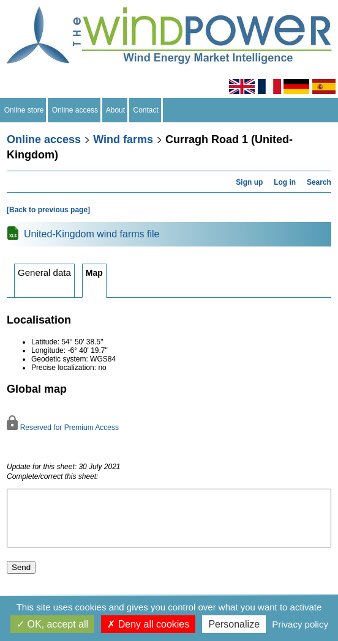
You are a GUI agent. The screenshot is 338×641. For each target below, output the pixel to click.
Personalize (234, 624)
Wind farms (123, 139)
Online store (24, 110)
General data (44, 272)
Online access (75, 110)
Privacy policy (300, 624)
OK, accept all (52, 624)
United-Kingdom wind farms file (91, 234)
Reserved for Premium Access (63, 427)
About (115, 110)
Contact (146, 110)
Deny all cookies (148, 624)
